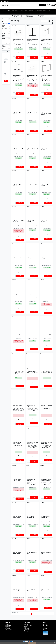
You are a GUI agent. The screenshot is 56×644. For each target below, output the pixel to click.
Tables (24, 18)
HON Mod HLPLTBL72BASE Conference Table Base (17, 443)
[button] (15, 10)
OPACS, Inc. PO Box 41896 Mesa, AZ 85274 (45, 626)
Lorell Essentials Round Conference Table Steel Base (32, 40)
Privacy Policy (7, 628)
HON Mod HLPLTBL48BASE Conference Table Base (17, 480)
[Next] (35, 614)
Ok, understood (32, 642)
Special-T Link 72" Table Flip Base (32, 368)
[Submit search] (9, 19)
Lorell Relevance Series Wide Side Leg (46, 76)
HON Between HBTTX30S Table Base (32, 553)
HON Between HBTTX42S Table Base (46, 553)
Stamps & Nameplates (27, 632)
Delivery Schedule (8, 625)
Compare (14, 25)
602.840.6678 (45, 628)
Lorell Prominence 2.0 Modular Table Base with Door (46, 185)
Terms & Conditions (8, 629)
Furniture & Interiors (18, 18)
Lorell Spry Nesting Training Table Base (18, 40)
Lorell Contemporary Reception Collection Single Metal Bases (46, 480)
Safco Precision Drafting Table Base (32, 184)
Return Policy (7, 626)
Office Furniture (26, 624)
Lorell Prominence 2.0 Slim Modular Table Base (46, 40)
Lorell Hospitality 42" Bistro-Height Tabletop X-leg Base (46, 443)
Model (5, 67)
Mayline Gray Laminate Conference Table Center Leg (46, 590)
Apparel (25, 634)
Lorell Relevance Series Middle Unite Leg (32, 149)
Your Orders (7, 624)
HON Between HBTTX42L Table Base (46, 405)
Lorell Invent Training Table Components (17, 76)
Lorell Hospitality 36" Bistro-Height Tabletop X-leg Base (18, 294)
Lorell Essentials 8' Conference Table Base (17, 406)
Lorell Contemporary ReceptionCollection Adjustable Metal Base (46, 113)
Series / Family (5, 62)
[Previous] (29, 614)
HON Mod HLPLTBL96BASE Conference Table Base (45, 331)
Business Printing (26, 631)
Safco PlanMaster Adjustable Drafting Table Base (45, 517)
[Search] (29, 5)
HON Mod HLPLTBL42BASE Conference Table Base (31, 517)
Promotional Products (27, 633)
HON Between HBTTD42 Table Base (46, 293)
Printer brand (5, 56)
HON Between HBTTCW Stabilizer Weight (32, 590)
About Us (6, 627)
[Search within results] (5, 19)
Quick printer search (5, 74)
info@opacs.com (5, 1)
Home (13, 18)
